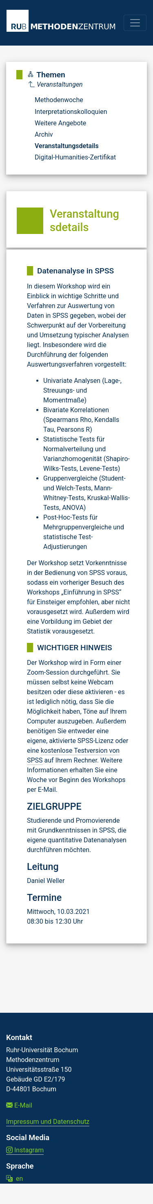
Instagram (25, 1150)
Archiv (44, 134)
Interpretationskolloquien (71, 112)
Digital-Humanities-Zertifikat (75, 157)
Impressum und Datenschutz (47, 1121)
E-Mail (19, 1105)
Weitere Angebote (60, 123)
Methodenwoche (59, 100)
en (14, 1178)
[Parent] (72, 85)
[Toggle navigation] (135, 23)
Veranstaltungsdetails (67, 146)
